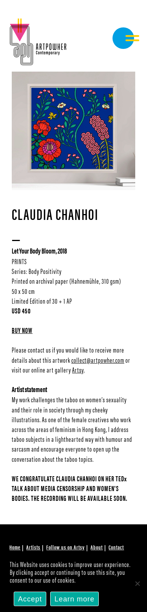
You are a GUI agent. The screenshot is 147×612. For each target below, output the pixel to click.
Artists (33, 547)
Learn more (74, 599)
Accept (30, 599)
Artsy (78, 369)
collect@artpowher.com (97, 360)
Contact (116, 547)
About (97, 547)
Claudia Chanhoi (55, 213)
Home (14, 547)
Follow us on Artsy (65, 547)
